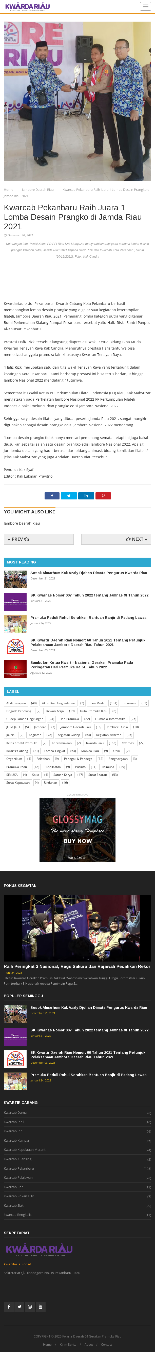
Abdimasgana (16, 703)
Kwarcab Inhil (14, 1122)
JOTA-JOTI (13, 727)
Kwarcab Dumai (15, 1113)
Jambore (40, 727)
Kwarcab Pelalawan (18, 1178)
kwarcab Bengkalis (17, 1215)
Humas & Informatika (110, 719)
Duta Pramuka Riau (93, 711)
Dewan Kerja (55, 711)
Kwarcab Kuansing (17, 1159)
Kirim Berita (68, 1344)
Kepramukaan (62, 743)
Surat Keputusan (18, 782)
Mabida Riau (90, 751)
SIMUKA (12, 775)
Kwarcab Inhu (14, 1131)
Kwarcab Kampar (16, 1141)
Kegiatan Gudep (68, 735)
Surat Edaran (97, 775)
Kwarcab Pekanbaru (19, 1169)
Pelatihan (43, 759)
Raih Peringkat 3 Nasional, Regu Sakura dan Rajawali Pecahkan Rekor (77, 966)
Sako (35, 775)
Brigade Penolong (18, 711)
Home (9, 189)
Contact (106, 1344)
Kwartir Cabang (17, 751)
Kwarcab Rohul (15, 1187)
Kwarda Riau (95, 743)
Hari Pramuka (69, 719)
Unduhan (50, 782)
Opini (117, 751)
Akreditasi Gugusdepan (58, 703)
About (89, 1344)
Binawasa (129, 703)
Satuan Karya (62, 775)
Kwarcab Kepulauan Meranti (25, 1150)
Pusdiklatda (53, 767)
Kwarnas (128, 743)
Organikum (14, 759)
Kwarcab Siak (14, 1206)
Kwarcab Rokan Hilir (19, 1196)
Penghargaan (118, 759)
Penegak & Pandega (78, 759)
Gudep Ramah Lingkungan (24, 719)
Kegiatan (35, 735)
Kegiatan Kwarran (108, 735)
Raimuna (108, 767)
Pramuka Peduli (17, 767)
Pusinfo (80, 767)
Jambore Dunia (117, 727)
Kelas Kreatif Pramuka (21, 743)
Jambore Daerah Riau (38, 189)
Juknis (10, 735)
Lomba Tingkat (54, 751)
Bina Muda (97, 703)
